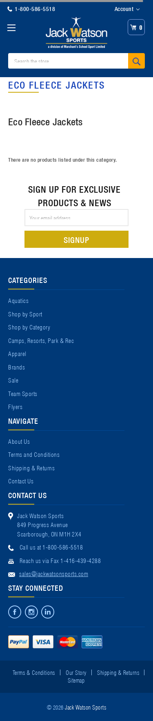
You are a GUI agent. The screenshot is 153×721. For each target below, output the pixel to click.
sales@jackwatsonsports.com (53, 573)
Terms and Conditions (34, 454)
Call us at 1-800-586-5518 (51, 546)
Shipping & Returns (31, 467)
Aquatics (18, 300)
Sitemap (76, 679)
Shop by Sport (25, 313)
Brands (16, 366)
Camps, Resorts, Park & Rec (41, 340)
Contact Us (20, 480)
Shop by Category (29, 326)
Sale (13, 379)
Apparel (17, 353)
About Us (19, 441)
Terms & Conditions (34, 672)
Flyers (15, 406)
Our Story (76, 672)
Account (127, 9)
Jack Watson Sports (85, 706)
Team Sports (23, 393)
